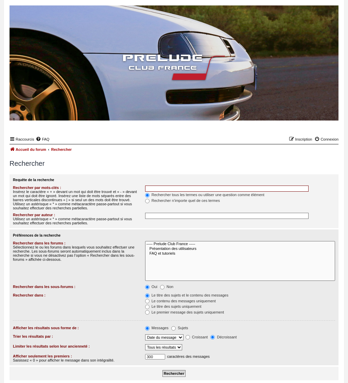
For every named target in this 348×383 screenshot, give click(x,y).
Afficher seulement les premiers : (42, 356)
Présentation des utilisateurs (240, 248)
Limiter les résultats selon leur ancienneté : (51, 346)
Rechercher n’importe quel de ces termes (182, 200)
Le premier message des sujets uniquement (184, 312)
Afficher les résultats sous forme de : (46, 328)
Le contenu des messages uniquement (180, 301)
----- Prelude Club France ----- (240, 244)
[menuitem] (42, 139)
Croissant (197, 337)
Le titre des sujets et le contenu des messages (186, 295)
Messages (157, 328)
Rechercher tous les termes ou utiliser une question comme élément (204, 195)
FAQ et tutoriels (240, 253)
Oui (151, 287)
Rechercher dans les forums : (39, 243)
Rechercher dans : (29, 295)
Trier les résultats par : (33, 336)
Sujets (179, 328)
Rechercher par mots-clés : (37, 188)
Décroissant (223, 337)
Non (166, 287)
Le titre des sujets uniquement (173, 306)
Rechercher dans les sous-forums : (44, 287)
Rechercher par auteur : (34, 215)
